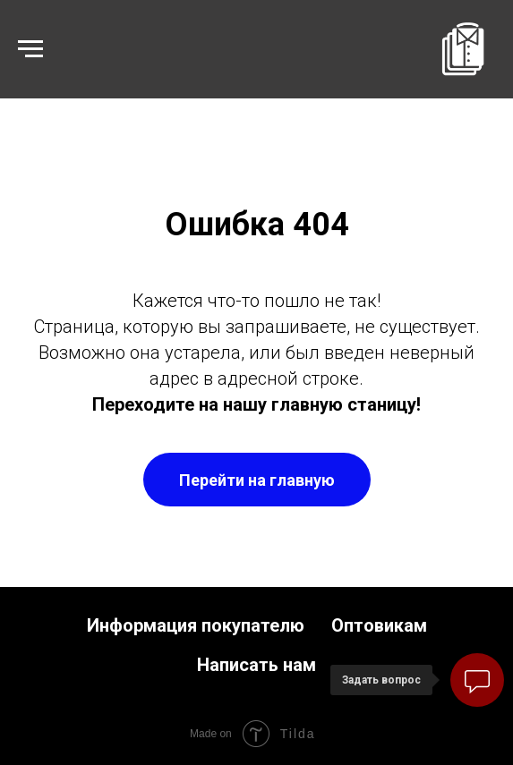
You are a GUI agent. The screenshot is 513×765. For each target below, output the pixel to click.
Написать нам (256, 665)
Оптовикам (379, 625)
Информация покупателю (195, 625)
